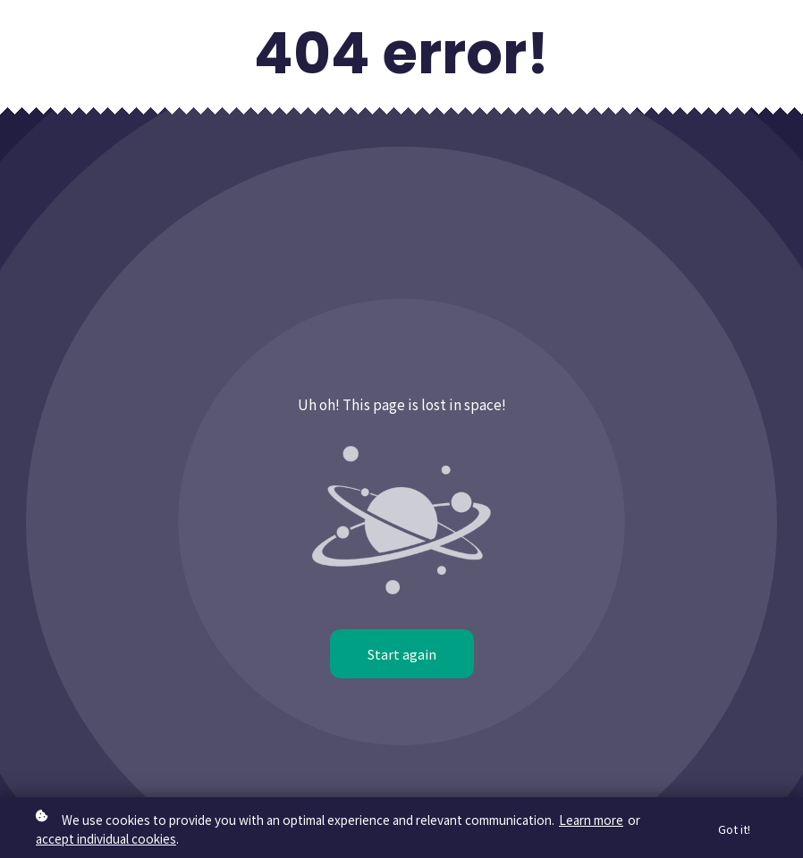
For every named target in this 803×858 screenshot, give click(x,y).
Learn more (591, 820)
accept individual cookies (106, 838)
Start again (402, 653)
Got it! (734, 828)
